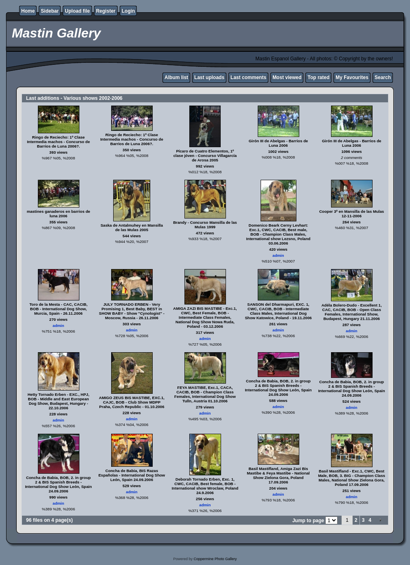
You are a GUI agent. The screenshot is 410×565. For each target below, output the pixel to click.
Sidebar (50, 11)
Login (128, 11)
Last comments (248, 77)
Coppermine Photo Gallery (215, 559)
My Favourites (351, 77)
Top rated (318, 77)
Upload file (77, 11)
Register (106, 11)
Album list (176, 77)
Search (383, 77)
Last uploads (209, 77)
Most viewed (286, 77)
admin (278, 255)
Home (28, 11)
